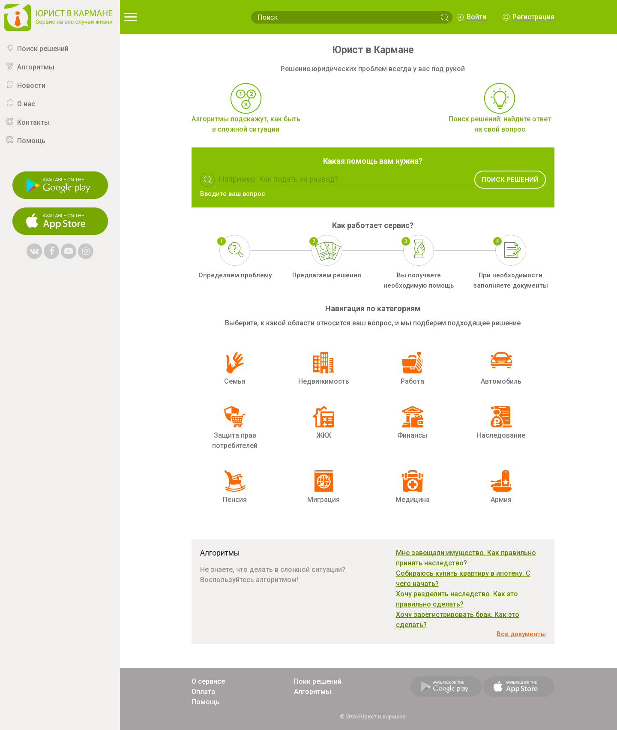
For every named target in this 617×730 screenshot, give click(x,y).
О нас (26, 104)
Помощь (31, 141)
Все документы (521, 634)
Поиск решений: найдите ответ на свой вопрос (500, 124)
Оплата (203, 692)
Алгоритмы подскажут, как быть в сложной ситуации (246, 124)
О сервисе (208, 681)
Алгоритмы (35, 67)
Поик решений (317, 681)
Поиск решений (43, 49)
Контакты (33, 122)
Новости (31, 85)
